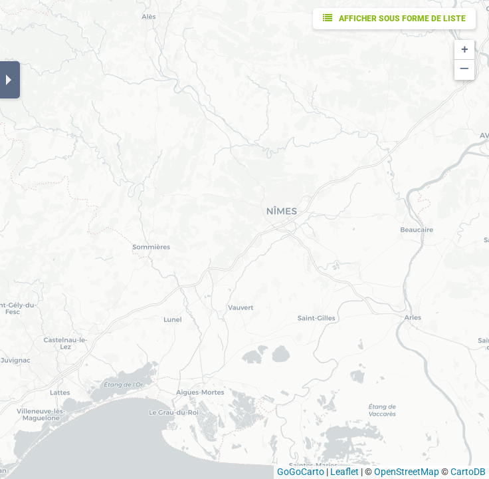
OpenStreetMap (406, 471)
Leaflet (344, 471)
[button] (464, 50)
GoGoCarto (300, 471)
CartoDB (468, 471)
